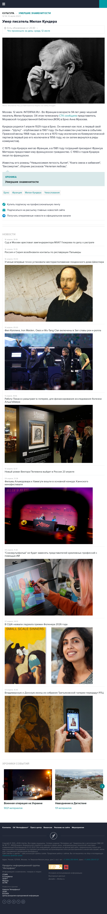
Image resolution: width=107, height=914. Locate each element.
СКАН (4, 892)
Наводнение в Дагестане (70, 803)
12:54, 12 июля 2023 (11, 16)
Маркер (5, 881)
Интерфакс (53, 3)
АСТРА (4, 883)
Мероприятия (78, 827)
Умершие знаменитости (35, 13)
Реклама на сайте (62, 827)
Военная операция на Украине (23, 803)
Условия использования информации (65, 873)
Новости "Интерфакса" (11, 890)
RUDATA (5, 894)
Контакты (6, 827)
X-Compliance (7, 877)
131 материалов (63, 808)
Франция (17, 192)
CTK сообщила (68, 115)
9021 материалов (13, 808)
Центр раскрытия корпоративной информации (20, 896)
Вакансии (48, 827)
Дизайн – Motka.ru (57, 879)
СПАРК (5, 875)
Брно (6, 192)
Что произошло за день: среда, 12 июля (28, 30)
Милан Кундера (33, 192)
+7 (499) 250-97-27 (91, 860)
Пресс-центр (36, 827)
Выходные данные (57, 876)
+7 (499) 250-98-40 (70, 860)
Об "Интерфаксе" (20, 827)
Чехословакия (52, 192)
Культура (8, 13)
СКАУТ (5, 879)
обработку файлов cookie (12, 856)
